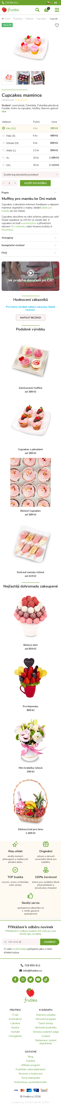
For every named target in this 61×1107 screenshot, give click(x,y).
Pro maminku (18, 226)
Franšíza (30, 1061)
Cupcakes (41, 18)
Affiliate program (30, 1065)
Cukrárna (15, 1023)
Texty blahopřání (30, 1078)
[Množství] (9, 183)
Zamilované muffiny (30, 388)
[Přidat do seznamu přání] (57, 25)
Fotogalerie (15, 1036)
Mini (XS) (11, 128)
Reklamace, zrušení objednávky (45, 1042)
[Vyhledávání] (37, 10)
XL (7, 157)
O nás (15, 1014)
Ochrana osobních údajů (46, 1031)
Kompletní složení (13, 245)
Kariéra (15, 1027)
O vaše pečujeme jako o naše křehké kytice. (28, 950)
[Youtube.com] (38, 979)
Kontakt (15, 1031)
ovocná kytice (28, 223)
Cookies (45, 1036)
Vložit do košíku (35, 183)
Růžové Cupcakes (30, 510)
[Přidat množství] (15, 183)
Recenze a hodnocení (30, 1073)
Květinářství (15, 1019)
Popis (5, 192)
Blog (30, 1056)
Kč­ (56, 2)
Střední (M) (12, 143)
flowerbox (7, 229)
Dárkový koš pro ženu (30, 829)
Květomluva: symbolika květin (30, 1082)
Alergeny (7, 238)
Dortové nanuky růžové (30, 572)
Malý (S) (10, 135)
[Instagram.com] (23, 979)
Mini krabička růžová (30, 768)
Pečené (29, 18)
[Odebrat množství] (3, 183)
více (4, 111)
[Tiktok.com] (46, 979)
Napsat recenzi (30, 317)
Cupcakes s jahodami (30, 449)
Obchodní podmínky (46, 1027)
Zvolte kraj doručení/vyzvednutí (21, 174)
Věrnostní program (45, 1019)
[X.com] (30, 979)
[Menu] (57, 10)
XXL (8, 165)
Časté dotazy (45, 1023)
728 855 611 (10, 2)
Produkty (17, 18)
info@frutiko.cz (30, 971)
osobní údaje (20, 949)
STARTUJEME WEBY (37, 1102)
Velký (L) (11, 150)
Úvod (6, 18)
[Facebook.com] (15, 979)
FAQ (4, 253)
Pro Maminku (30, 706)
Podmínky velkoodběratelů (30, 1069)
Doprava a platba (45, 1014)
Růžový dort (30, 645)
